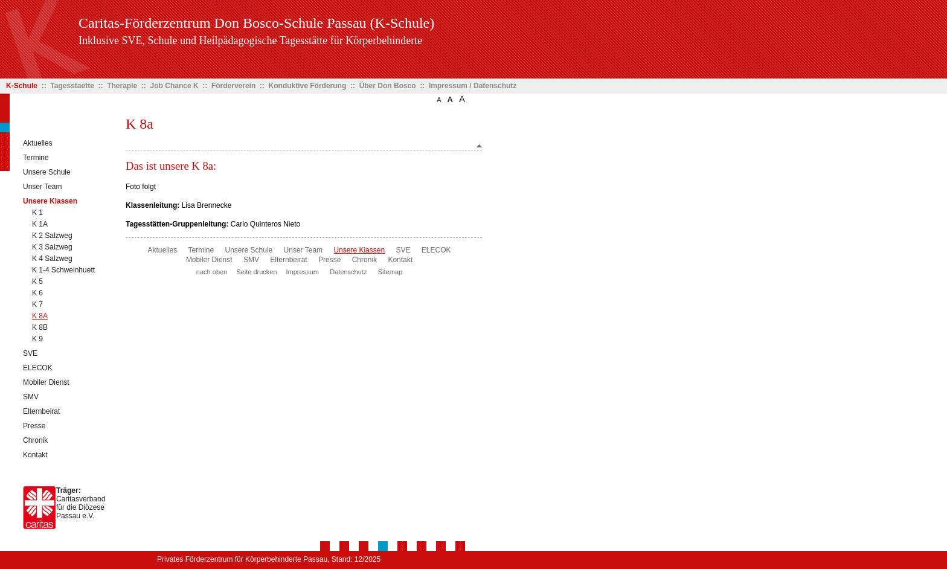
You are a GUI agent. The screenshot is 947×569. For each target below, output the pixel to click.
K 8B (40, 327)
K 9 (37, 339)
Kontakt (35, 455)
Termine (36, 157)
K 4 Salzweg (52, 258)
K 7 (37, 304)
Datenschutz (348, 271)
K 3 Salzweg (52, 247)
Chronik (35, 440)
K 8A (40, 316)
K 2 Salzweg (52, 235)
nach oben (211, 271)
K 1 (37, 212)
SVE (30, 353)
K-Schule (21, 86)
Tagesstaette (72, 86)
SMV (31, 397)
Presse (34, 426)
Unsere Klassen (50, 201)
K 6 (37, 293)
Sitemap (390, 271)
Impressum (302, 271)
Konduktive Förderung (308, 86)
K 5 (37, 281)
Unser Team (42, 186)
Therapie (122, 86)
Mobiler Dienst (46, 382)
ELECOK (38, 368)
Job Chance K (174, 86)
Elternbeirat (41, 411)
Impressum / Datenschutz (472, 86)
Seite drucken (256, 271)
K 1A (40, 224)
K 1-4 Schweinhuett (63, 270)
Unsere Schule (47, 172)
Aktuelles (38, 143)
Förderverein (233, 86)
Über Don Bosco (387, 86)
